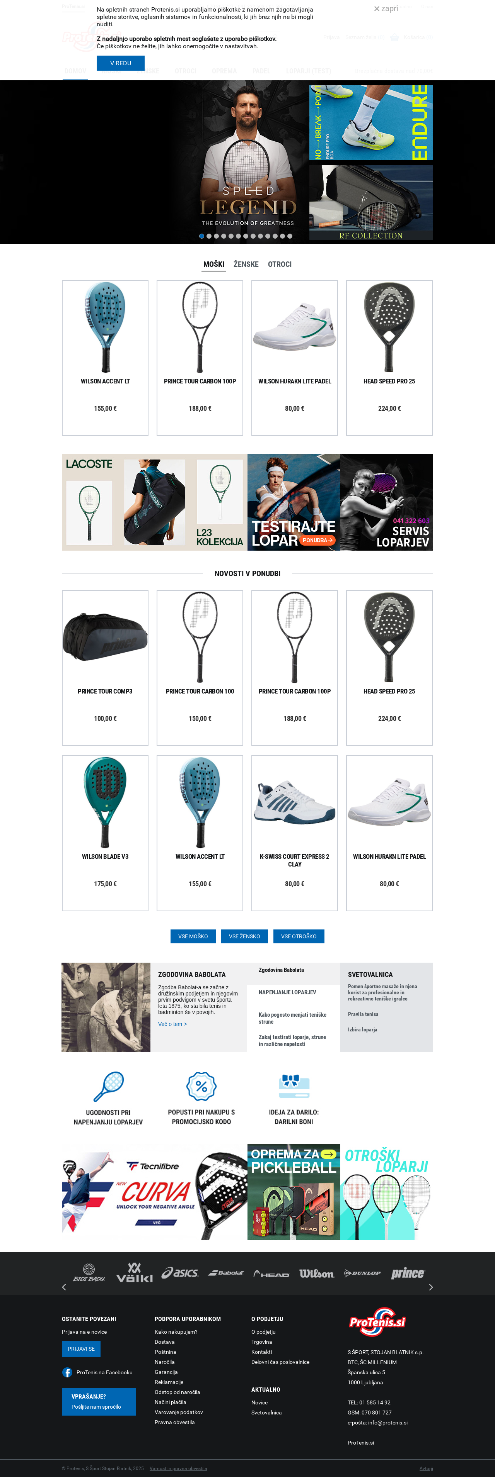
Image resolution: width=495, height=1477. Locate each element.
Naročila (165, 1362)
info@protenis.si (388, 1422)
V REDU (120, 63)
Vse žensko (244, 936)
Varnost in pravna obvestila (178, 1468)
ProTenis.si (361, 1443)
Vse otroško (299, 936)
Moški (213, 264)
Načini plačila (170, 1402)
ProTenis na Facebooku (105, 1372)
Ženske (246, 264)
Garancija (166, 1372)
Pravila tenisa (363, 1014)
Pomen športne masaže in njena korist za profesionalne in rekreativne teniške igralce (382, 992)
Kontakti (261, 1352)
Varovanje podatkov (179, 1412)
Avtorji (426, 1468)
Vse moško (193, 936)
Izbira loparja (362, 1029)
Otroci (280, 264)
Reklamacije (169, 1382)
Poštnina (165, 1352)
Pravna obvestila (175, 1422)
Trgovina (261, 1342)
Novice (259, 1402)
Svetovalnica (266, 1412)
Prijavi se (81, 1349)
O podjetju (263, 1332)
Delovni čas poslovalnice (280, 1362)
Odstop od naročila (177, 1392)
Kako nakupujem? (176, 1332)
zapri (386, 8)
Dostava (165, 1342)
